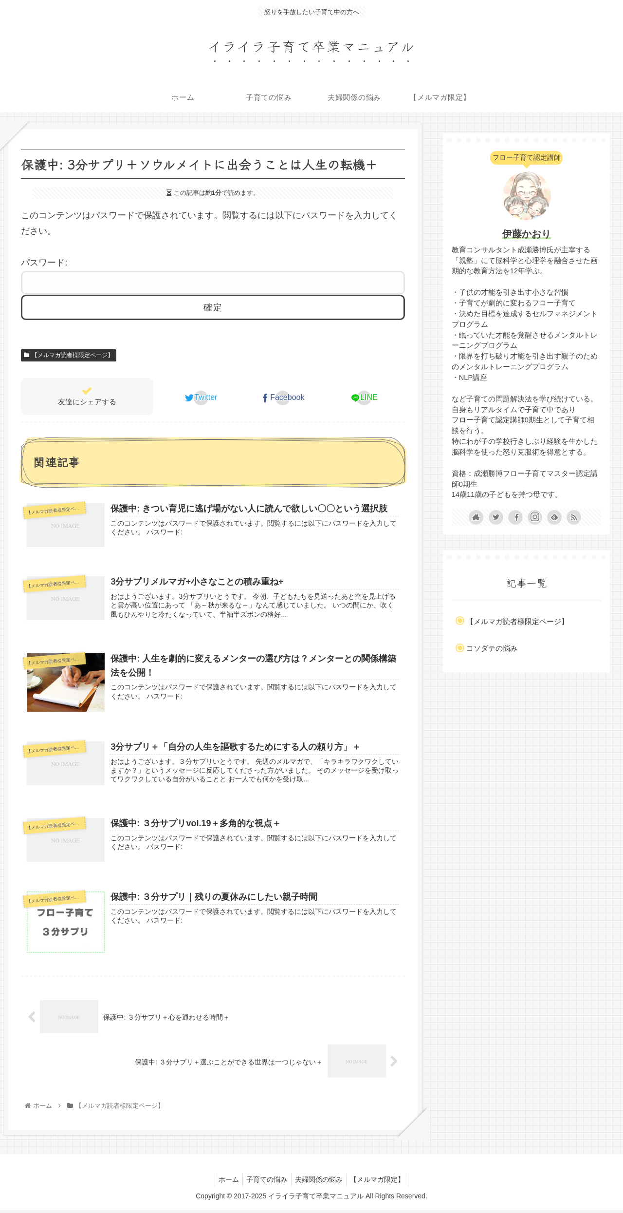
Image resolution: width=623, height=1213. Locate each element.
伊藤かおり (526, 233)
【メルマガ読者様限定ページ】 (68, 355)
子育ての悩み (265, 1183)
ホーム (225, 1183)
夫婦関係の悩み (320, 1183)
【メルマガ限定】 (381, 1183)
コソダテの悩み (491, 648)
